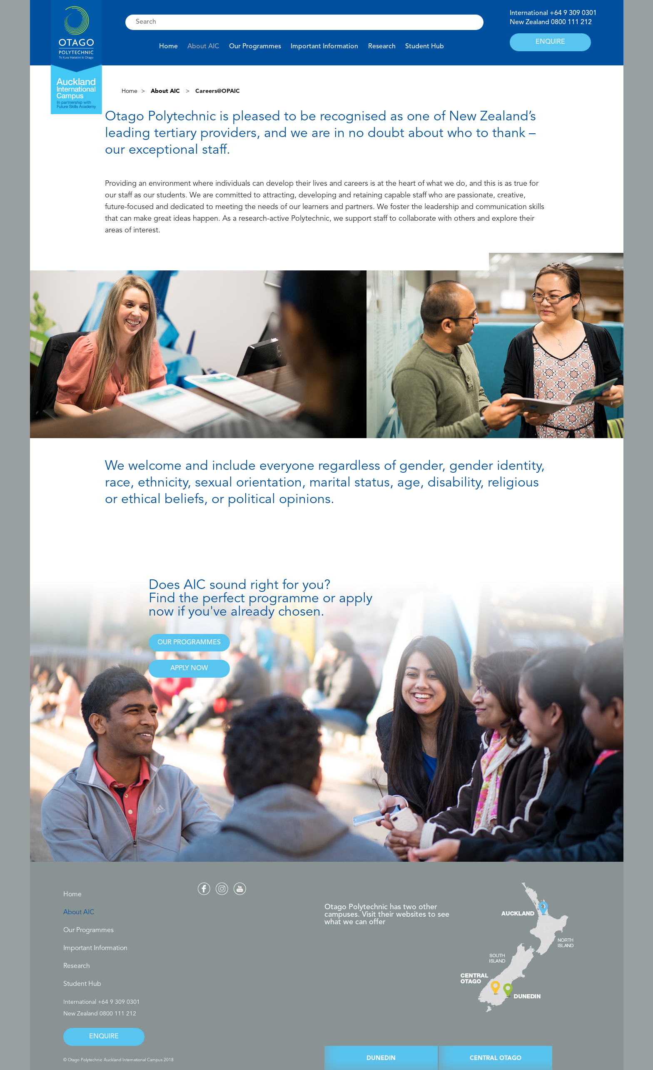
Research (382, 46)
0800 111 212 (571, 22)
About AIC (203, 46)
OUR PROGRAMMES (189, 642)
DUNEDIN (381, 1058)
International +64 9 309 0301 (101, 1002)
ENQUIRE (550, 42)
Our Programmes (255, 46)
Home (168, 46)
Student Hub (424, 46)
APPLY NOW (189, 668)
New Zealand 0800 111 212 (99, 1014)
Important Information (324, 46)
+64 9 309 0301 (573, 13)
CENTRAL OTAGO (495, 1058)
